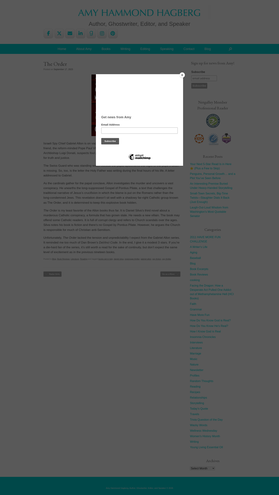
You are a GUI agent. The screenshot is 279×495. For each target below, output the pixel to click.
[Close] (182, 75)
